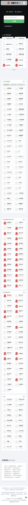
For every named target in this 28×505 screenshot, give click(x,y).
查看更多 (14, 69)
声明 (18, 501)
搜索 (14, 21)
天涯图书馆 (19, 498)
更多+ (24, 81)
